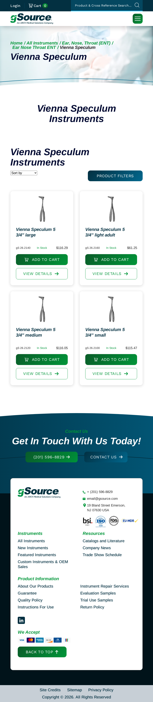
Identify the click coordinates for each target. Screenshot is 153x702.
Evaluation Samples (98, 593)
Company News (97, 548)
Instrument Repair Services (104, 586)
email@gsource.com (102, 499)
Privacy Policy (100, 690)
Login (15, 6)
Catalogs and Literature (104, 541)
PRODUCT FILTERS (115, 175)
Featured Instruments (37, 555)
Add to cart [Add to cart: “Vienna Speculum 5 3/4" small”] (115, 362)
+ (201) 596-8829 (100, 492)
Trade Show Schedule (102, 555)
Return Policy (92, 607)
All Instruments (42, 43)
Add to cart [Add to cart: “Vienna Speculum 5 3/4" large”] (46, 262)
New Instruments (33, 548)
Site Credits (50, 690)
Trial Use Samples (96, 600)
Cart (38, 5)
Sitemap (74, 690)
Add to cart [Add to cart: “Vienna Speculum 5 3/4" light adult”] (115, 262)
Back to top (39, 652)
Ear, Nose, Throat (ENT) (86, 43)
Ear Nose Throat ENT (34, 47)
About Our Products (35, 586)
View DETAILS (41, 277)
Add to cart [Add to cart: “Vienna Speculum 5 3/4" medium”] (46, 362)
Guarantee (27, 593)
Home (16, 43)
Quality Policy (30, 600)
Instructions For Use (36, 607)
